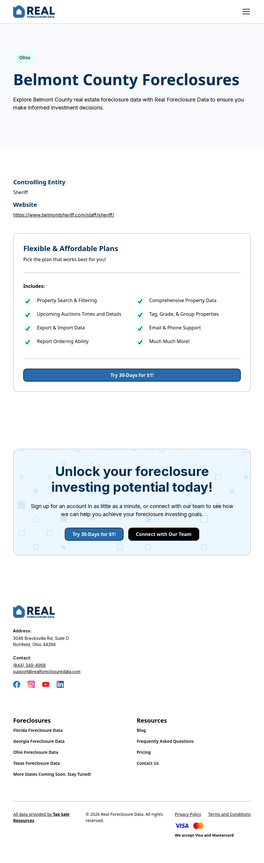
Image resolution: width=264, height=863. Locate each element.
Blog (141, 730)
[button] (245, 11)
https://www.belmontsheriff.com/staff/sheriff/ (63, 215)
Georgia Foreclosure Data (38, 741)
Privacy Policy (188, 814)
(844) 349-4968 (29, 665)
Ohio (24, 57)
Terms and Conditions (229, 814)
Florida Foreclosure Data (37, 730)
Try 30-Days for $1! (132, 375)
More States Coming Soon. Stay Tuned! (52, 774)
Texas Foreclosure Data (36, 763)
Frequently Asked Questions (165, 741)
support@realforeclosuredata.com (46, 671)
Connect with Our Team (164, 534)
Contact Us (148, 763)
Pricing (144, 752)
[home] (34, 11)
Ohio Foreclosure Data (35, 752)
